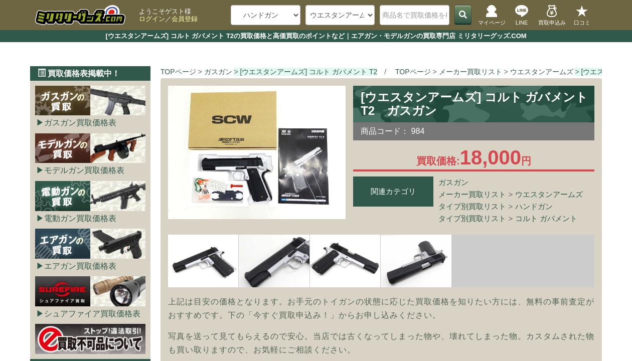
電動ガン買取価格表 (80, 218)
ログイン (152, 19)
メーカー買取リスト (472, 194)
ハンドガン (534, 206)
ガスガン (453, 182)
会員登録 (185, 19)
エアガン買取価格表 (80, 266)
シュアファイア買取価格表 (92, 313)
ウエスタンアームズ (549, 194)
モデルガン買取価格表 (84, 170)
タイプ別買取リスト (472, 206)
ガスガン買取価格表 (80, 122)
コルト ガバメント (546, 218)
